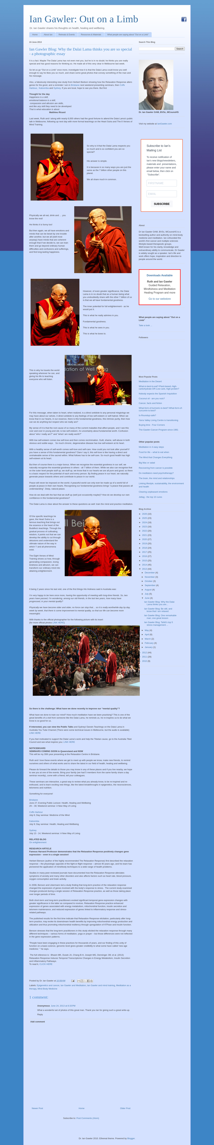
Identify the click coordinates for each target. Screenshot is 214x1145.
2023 (145, 526)
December (150, 572)
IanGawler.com (164, 123)
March (148, 639)
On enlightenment (37, 842)
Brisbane (75, 85)
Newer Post (37, 1108)
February (149, 643)
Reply (40, 1014)
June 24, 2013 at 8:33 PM (63, 1006)
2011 (145, 656)
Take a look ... (145, 325)
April (147, 634)
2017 (145, 552)
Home (35, 34)
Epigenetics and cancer (48, 985)
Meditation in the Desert (150, 381)
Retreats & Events (67, 34)
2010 (145, 661)
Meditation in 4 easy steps (151, 447)
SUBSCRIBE (162, 204)
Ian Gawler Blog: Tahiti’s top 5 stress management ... (158, 623)
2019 (145, 543)
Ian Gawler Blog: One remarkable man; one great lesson (160, 616)
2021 (145, 535)
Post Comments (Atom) (87, 1118)
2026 (145, 514)
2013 (145, 569)
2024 (145, 522)
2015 (145, 560)
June (147, 598)
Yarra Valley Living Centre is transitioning (158, 420)
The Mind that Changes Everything (155, 457)
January (149, 647)
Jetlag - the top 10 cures (150, 497)
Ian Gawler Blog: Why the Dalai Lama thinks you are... (159, 603)
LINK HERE (58, 622)
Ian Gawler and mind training (101, 985)
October (149, 581)
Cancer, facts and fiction (150, 403)
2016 (145, 556)
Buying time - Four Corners (152, 425)
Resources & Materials (91, 34)
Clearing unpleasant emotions (153, 492)
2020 (145, 539)
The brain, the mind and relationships (157, 478)
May (147, 630)
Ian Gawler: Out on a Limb (83, 18)
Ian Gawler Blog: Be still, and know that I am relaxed (158, 610)
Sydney (57, 88)
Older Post (125, 1108)
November (150, 577)
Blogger (131, 1138)
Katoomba (44, 88)
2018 (145, 548)
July (147, 594)
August (148, 589)
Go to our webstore (160, 298)
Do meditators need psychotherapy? (156, 473)
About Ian (48, 34)
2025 (145, 518)
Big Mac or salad (147, 462)
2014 (145, 564)
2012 (145, 652)
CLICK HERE (45, 964)
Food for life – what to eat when (154, 452)
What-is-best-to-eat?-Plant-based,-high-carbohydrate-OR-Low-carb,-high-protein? (159, 387)
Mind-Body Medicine (47, 988)
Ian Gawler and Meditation (73, 985)
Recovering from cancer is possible (156, 468)
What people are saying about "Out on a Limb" (128, 34)
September (150, 585)
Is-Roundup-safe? (147, 415)
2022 (145, 531)
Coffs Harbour (36, 812)
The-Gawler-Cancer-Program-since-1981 (158, 429)
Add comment (37, 1021)
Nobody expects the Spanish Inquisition (158, 393)
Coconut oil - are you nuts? (152, 398)
